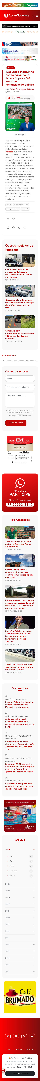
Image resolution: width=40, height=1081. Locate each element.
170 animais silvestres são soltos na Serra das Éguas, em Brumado (18, 544)
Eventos (30, 1049)
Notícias (19, 1049)
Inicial (9, 1049)
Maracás (11, 68)
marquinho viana (13, 209)
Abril (21, 861)
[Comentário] (8, 218)
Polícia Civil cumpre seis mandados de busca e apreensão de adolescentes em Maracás (18, 273)
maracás (25, 209)
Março (21, 866)
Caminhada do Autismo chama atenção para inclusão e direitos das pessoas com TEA (19, 745)
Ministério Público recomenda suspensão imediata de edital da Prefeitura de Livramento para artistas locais (19, 604)
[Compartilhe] (24, 227)
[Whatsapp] (8, 227)
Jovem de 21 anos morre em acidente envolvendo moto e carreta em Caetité (19, 667)
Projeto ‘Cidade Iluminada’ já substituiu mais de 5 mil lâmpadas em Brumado (19, 704)
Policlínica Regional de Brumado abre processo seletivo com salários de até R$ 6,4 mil (19, 573)
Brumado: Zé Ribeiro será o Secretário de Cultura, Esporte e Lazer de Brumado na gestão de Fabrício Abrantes (19, 768)
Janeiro (21, 876)
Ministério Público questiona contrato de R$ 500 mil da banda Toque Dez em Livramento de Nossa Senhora (18, 636)
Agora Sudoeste (27, 89)
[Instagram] (8, 1036)
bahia (9, 205)
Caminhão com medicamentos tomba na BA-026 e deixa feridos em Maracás (19, 334)
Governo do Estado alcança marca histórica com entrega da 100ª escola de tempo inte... (19, 304)
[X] (19, 227)
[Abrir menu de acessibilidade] (3, 1070)
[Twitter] (24, 1036)
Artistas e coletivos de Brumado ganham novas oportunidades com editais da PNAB (19, 723)
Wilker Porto (15, 89)
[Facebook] (13, 227)
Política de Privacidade (14, 412)
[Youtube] (32, 1036)
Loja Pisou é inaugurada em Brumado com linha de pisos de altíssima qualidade (19, 786)
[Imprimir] (13, 218)
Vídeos (14, 1054)
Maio (21, 856)
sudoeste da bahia (21, 205)
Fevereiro (21, 871)
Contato (25, 1054)
